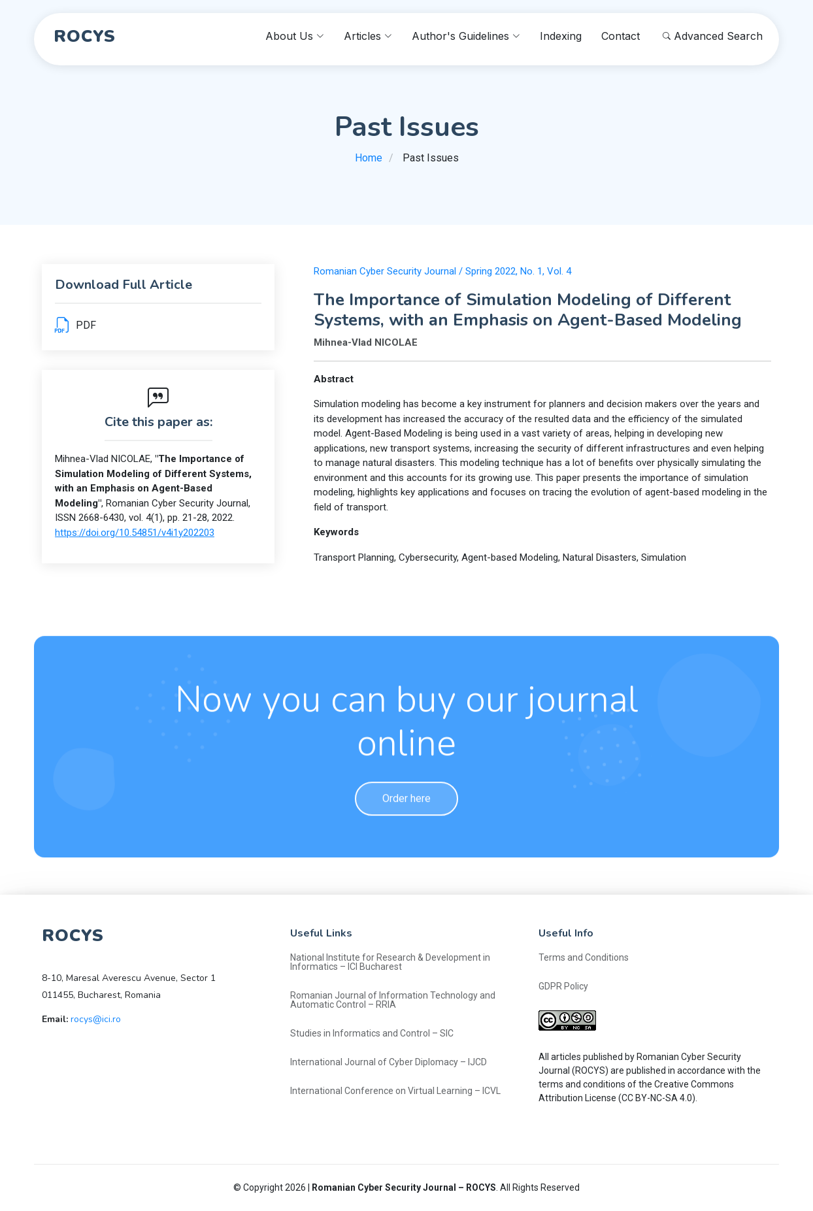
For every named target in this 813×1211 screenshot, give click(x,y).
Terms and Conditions (584, 957)
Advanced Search (713, 35)
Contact (620, 35)
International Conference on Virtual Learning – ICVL (395, 1090)
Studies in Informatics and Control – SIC (372, 1033)
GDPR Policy (563, 986)
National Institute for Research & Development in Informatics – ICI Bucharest (390, 962)
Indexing (561, 35)
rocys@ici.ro (96, 1019)
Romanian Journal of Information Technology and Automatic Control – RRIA (392, 1000)
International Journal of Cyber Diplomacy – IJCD (388, 1062)
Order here (406, 838)
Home (368, 158)
